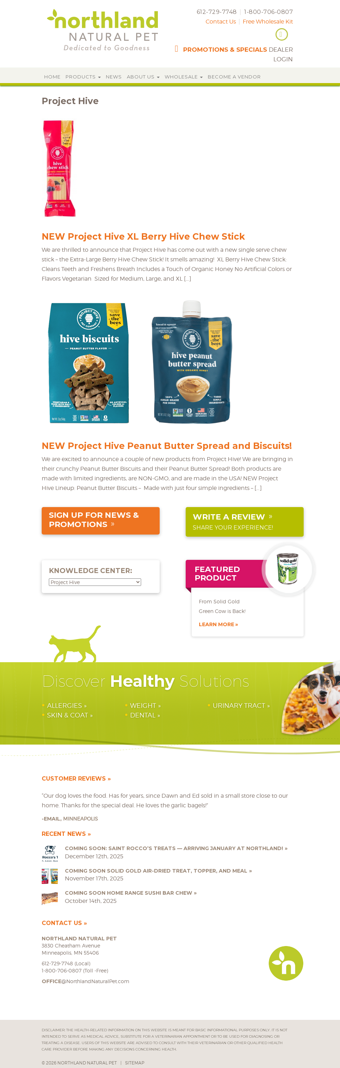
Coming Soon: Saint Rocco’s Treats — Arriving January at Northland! (174, 848)
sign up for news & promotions (94, 519)
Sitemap (134, 1063)
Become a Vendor (234, 77)
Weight (143, 705)
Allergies (64, 705)
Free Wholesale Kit (268, 21)
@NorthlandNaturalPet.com (85, 981)
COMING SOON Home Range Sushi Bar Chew (128, 893)
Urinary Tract (239, 705)
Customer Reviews (74, 778)
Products (83, 77)
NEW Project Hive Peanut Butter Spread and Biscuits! (167, 445)
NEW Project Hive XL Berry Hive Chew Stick (143, 236)
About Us (143, 77)
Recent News (64, 834)
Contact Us (221, 21)
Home (52, 77)
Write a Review (229, 517)
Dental (142, 715)
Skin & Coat (67, 715)
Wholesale (184, 77)
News (114, 77)
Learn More (216, 624)
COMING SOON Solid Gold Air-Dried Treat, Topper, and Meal (156, 871)
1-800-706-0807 (268, 12)
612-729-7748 (217, 12)
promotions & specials (225, 49)
